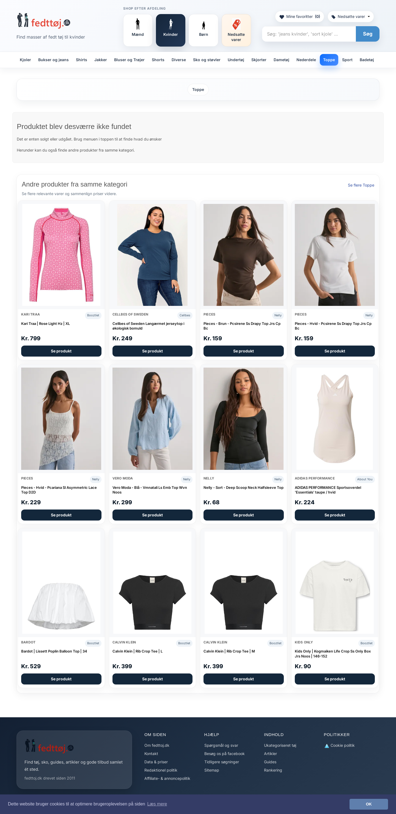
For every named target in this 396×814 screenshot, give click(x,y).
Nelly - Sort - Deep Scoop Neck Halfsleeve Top (244, 487)
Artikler (270, 753)
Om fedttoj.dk (156, 745)
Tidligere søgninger (221, 761)
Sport (347, 59)
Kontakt (151, 753)
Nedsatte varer (351, 16)
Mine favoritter (299, 16)
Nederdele (306, 59)
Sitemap (211, 770)
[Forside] (43, 20)
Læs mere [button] (157, 804)
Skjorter (258, 59)
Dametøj (281, 59)
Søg (367, 34)
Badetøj (367, 59)
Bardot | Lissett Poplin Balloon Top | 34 (54, 651)
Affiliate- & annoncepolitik (167, 778)
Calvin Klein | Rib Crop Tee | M (229, 651)
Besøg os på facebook (224, 753)
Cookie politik (339, 745)
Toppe (329, 59)
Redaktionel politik (160, 770)
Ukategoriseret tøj (280, 745)
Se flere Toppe (361, 185)
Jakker (100, 59)
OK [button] (369, 804)
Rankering (273, 770)
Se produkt (61, 351)
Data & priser (156, 761)
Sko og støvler (207, 59)
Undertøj (236, 59)
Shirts (81, 59)
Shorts (158, 59)
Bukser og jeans (53, 59)
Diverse (179, 59)
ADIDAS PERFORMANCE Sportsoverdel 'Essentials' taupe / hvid (328, 490)
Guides (270, 761)
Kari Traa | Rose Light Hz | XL (45, 323)
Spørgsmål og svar (221, 745)
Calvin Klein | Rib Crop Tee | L (137, 651)
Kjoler (25, 59)
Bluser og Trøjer (129, 59)
